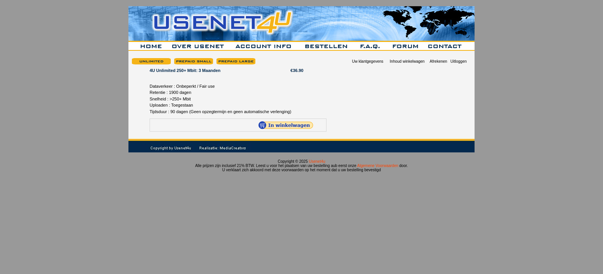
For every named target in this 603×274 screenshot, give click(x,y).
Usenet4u (317, 161)
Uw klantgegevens (367, 61)
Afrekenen (438, 61)
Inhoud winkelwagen (407, 61)
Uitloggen (458, 61)
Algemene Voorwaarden (377, 166)
